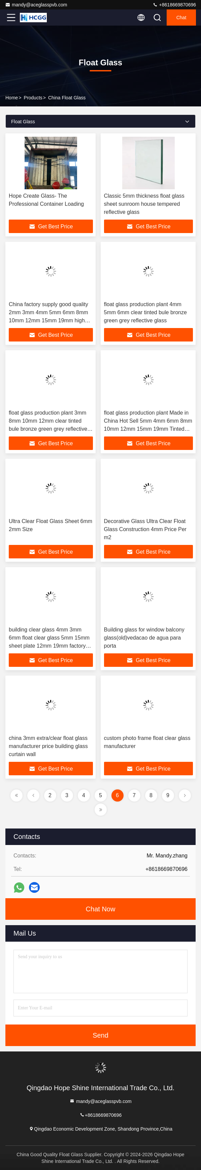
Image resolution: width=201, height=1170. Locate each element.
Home (11, 97)
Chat (181, 17)
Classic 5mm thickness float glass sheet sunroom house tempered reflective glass (144, 204)
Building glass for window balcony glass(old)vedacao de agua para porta (144, 638)
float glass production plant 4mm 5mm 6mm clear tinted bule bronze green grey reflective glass (145, 312)
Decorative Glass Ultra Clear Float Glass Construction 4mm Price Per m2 (145, 529)
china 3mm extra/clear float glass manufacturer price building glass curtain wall (48, 746)
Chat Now (100, 909)
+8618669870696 (174, 4)
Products (33, 97)
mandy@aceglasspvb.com (36, 4)
